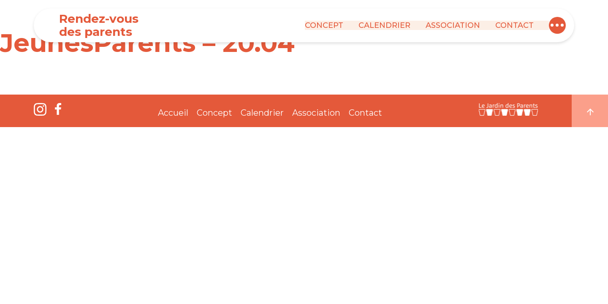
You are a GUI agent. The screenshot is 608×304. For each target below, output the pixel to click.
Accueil (173, 113)
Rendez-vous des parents (98, 25)
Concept (324, 25)
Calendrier (384, 25)
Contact (514, 25)
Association (453, 25)
